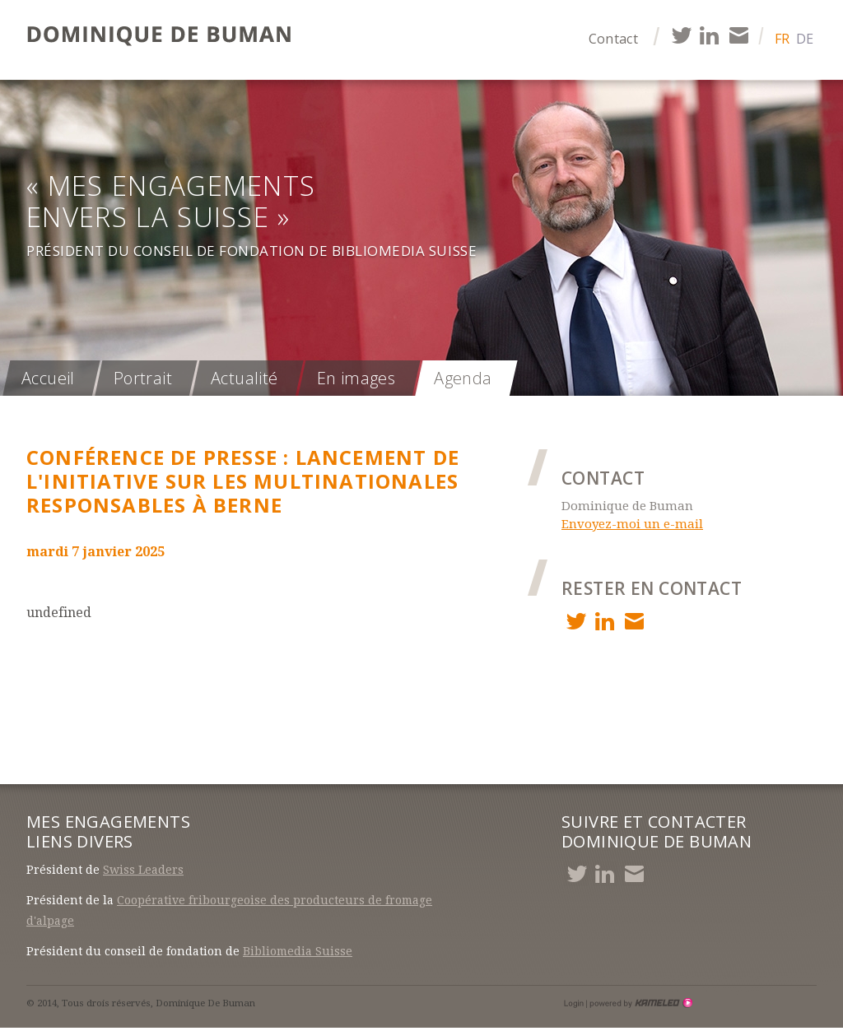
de (804, 39)
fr (782, 39)
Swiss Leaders (143, 869)
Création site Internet (639, 1003)
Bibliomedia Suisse (297, 951)
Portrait (143, 378)
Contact (613, 39)
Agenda (462, 378)
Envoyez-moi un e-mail (632, 524)
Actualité (244, 378)
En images (356, 378)
